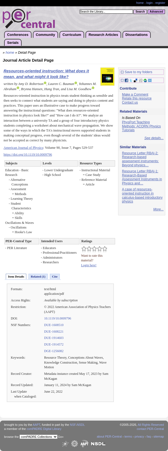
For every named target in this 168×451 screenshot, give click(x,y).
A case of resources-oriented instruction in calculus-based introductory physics (142, 195)
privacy (139, 436)
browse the (11, 436)
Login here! (88, 265)
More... (158, 209)
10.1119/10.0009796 (57, 318)
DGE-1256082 (54, 351)
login (149, 2)
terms (128, 436)
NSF (73, 424)
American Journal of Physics (23, 148)
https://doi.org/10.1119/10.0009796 (28, 154)
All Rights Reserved (151, 424)
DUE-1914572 (54, 344)
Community (45, 35)
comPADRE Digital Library (44, 428)
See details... (154, 138)
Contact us (130, 102)
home (140, 2)
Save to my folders (136, 72)
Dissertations (137, 35)
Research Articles (103, 35)
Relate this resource (137, 98)
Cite (55, 276)
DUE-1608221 (54, 331)
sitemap (158, 436)
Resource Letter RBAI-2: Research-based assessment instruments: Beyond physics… (140, 159)
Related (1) (38, 276)
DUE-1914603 (54, 338)
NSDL (81, 424)
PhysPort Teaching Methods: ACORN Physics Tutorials (141, 126)
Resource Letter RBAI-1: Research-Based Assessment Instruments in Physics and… (142, 177)
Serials (13, 43)
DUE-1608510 (54, 325)
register (160, 2)
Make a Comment (135, 94)
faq (149, 436)
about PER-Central (109, 436)
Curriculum (71, 35)
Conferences (18, 35)
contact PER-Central (150, 428)
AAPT (36, 424)
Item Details (16, 276)
